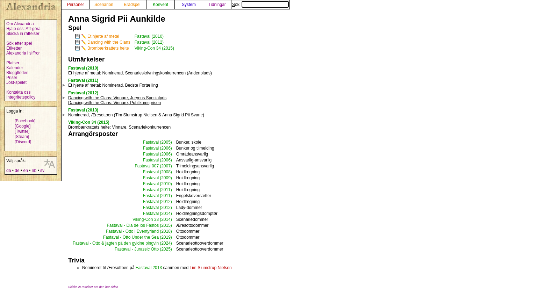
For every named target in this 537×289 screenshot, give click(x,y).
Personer (75, 4)
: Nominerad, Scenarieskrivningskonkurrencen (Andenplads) (140, 73)
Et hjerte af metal (103, 36)
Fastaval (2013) (83, 110)
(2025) (166, 249)
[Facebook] (25, 120)
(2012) (166, 201)
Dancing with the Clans (108, 42)
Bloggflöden (17, 72)
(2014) (166, 213)
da (8, 170)
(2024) (166, 243)
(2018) (166, 231)
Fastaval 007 (147, 166)
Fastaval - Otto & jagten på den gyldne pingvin (116, 243)
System (189, 4)
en (25, 170)
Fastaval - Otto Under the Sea (131, 237)
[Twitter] (22, 131)
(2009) (166, 177)
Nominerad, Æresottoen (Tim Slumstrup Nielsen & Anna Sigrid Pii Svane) (136, 115)
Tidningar (217, 4)
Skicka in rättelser (23, 33)
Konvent (160, 4)
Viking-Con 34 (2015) (154, 48)
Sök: (260, 4)
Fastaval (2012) (149, 42)
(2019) (166, 237)
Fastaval (151, 142)
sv (42, 170)
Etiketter (14, 48)
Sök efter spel (19, 43)
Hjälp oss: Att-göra (23, 28)
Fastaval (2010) (149, 36)
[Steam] (22, 136)
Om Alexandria (20, 23)
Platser (12, 62)
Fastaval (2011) (83, 80)
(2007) (166, 166)
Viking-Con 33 (146, 219)
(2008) (166, 171)
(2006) (166, 148)
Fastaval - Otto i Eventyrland (132, 231)
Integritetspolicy (20, 97)
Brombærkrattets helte (108, 48)
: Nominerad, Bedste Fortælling (113, 85)
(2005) (166, 142)
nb (34, 170)
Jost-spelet (16, 82)
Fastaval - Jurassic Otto (137, 249)
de (17, 170)
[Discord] (23, 141)
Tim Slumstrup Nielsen (210, 267)
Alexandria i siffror (23, 53)
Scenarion (103, 4)
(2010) (166, 183)
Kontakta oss (18, 92)
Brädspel (132, 4)
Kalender (14, 67)
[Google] (22, 126)
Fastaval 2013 (149, 267)
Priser (11, 77)
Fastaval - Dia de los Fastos (133, 225)
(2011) (166, 189)
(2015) (166, 225)
